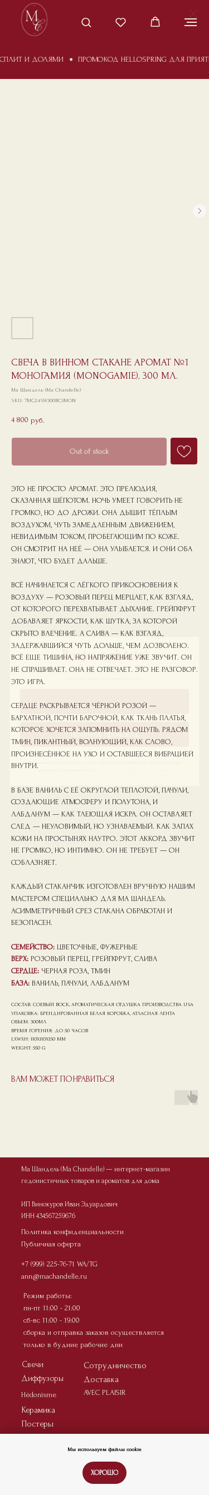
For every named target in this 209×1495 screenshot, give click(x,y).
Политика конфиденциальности (72, 1231)
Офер (83, 1216)
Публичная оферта (51, 1244)
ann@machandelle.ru (54, 1276)
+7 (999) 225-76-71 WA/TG (59, 1264)
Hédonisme (38, 1394)
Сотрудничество (115, 1365)
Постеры (38, 1424)
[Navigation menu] (190, 22)
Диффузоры (42, 1378)
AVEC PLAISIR (105, 1392)
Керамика (38, 1410)
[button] (86, 22)
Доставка (101, 1379)
